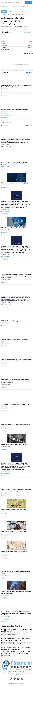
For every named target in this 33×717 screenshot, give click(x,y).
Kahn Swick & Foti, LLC (7, 146)
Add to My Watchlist (25, 26)
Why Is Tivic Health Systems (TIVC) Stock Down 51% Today (14, 532)
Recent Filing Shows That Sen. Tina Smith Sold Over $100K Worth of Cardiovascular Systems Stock (16, 86)
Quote (5, 29)
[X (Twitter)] (11, 679)
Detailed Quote (27, 32)
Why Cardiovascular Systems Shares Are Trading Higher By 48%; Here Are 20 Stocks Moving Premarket (16, 490)
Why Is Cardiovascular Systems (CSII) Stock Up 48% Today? (14, 552)
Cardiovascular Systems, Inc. (8, 115)
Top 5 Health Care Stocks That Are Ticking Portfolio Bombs (14, 163)
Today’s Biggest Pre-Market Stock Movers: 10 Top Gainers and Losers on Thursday (16, 592)
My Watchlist (15, 6)
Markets (4, 11)
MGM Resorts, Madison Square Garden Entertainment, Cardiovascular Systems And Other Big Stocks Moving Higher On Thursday (15, 381)
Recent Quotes (5, 6)
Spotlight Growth (5, 410)
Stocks (10, 11)
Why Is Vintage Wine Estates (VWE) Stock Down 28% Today (14, 510)
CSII (19, 21)
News (8, 14)
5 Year (31, 70)
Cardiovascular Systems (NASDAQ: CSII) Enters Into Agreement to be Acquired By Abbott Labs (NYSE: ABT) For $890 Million (16, 404)
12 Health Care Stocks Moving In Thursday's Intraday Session (14, 340)
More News (28, 72)
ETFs (16, 11)
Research (25, 29)
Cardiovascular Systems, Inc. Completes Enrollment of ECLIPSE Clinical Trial (15, 110)
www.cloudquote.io (27, 669)
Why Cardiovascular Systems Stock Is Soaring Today (15, 183)
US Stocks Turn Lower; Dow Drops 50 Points (13, 321)
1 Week (7, 70)
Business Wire (5, 117)
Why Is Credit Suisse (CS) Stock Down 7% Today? (14, 444)
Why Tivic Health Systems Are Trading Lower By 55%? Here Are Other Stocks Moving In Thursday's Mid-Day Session (16, 360)
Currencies (12, 14)
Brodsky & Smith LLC (7, 211)
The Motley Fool (5, 187)
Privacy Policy (23, 673)
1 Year (22, 70)
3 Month (17, 70)
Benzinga (4, 95)
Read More (28, 125)
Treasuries (24, 14)
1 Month (12, 70)
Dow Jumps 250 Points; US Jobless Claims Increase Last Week (15, 425)
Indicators (25, 6)
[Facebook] (14, 679)
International (18, 14)
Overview (4, 14)
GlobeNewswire (5, 475)
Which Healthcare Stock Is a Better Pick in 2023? (14, 227)
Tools (22, 11)
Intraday (2, 70)
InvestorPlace (5, 232)
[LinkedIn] (18, 679)
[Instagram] (21, 679)
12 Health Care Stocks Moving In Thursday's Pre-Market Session (15, 572)
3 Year (26, 70)
